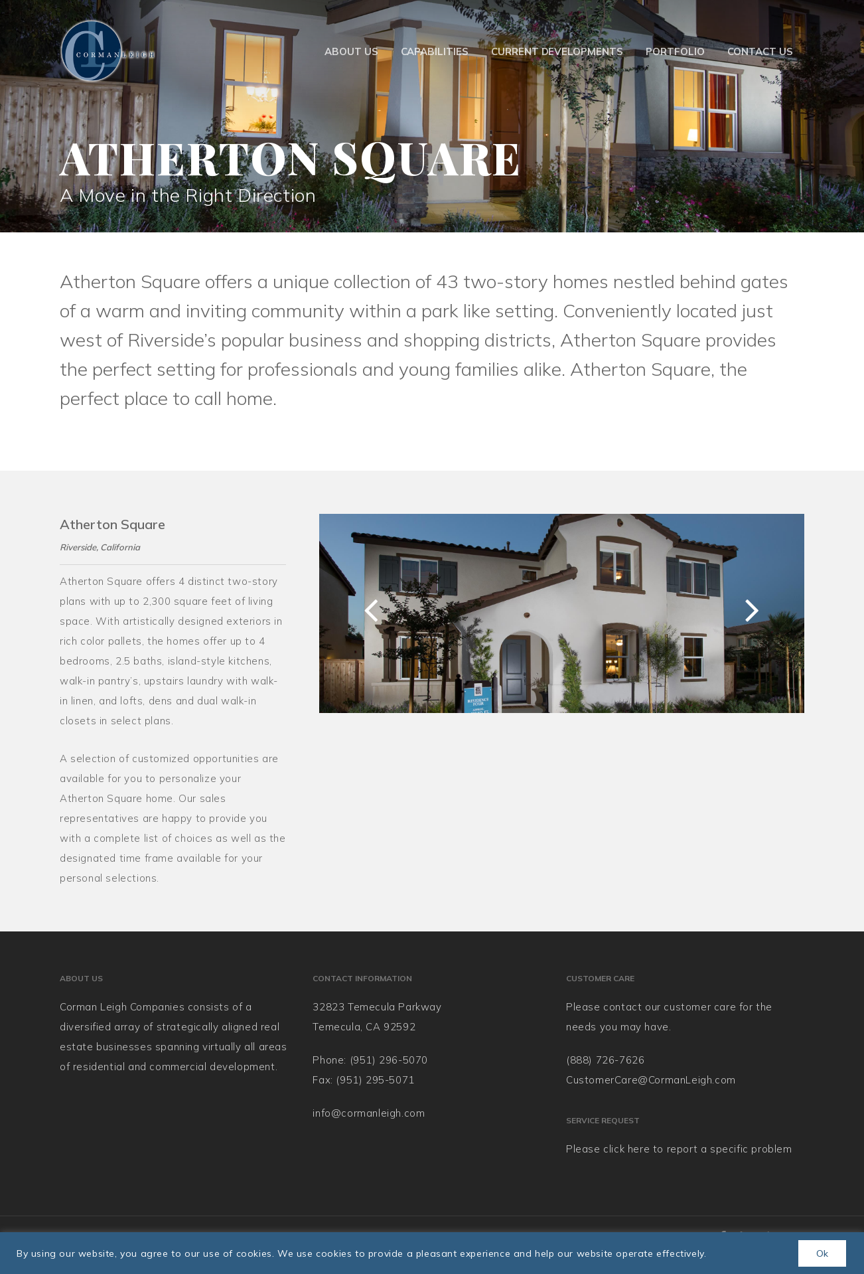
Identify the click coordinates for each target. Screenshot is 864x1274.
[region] (432, 1253)
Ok (822, 1253)
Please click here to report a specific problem (679, 1149)
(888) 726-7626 (605, 1060)
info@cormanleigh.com (369, 1113)
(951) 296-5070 (389, 1060)
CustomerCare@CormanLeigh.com (651, 1080)
